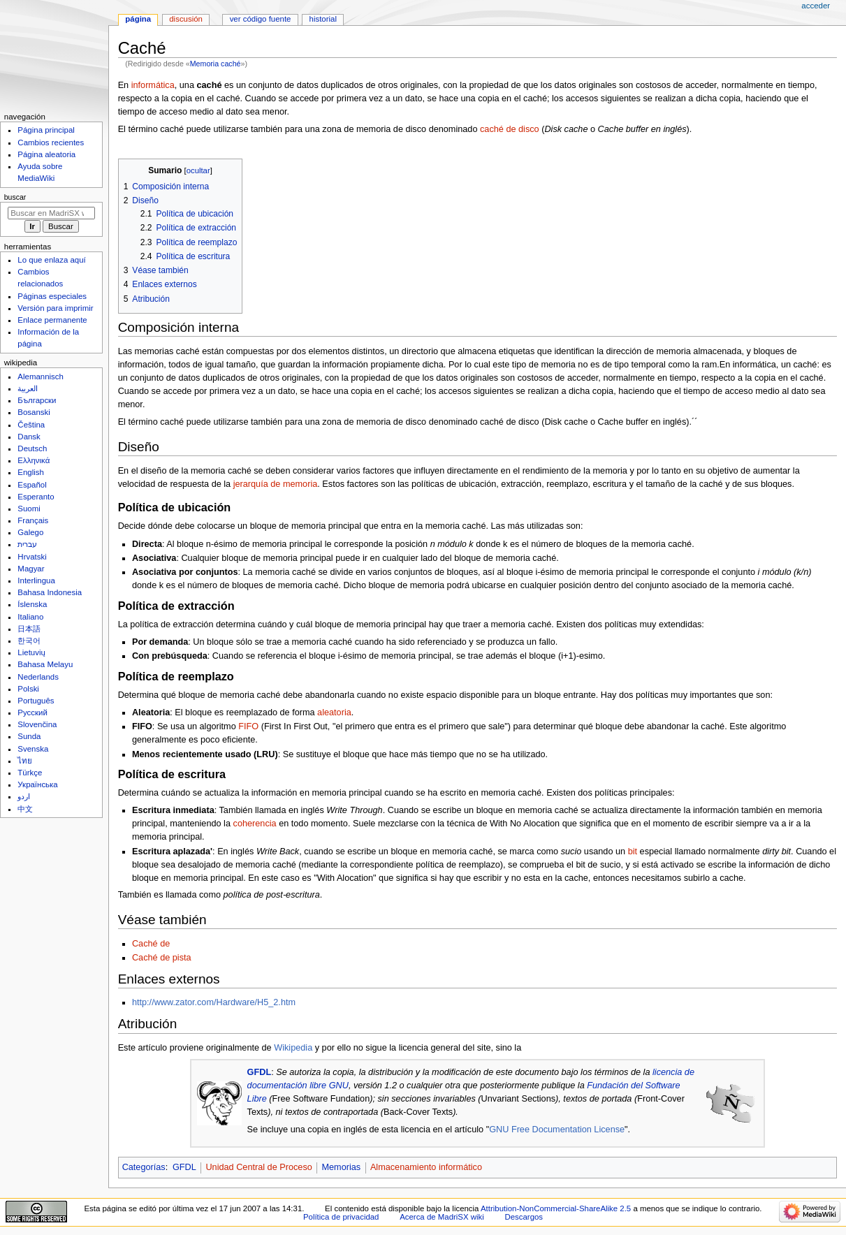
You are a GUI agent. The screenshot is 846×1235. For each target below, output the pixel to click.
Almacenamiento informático (426, 1167)
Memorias (340, 1167)
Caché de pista (161, 958)
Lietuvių (31, 652)
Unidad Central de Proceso (258, 1167)
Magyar (30, 568)
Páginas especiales (52, 296)
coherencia (255, 823)
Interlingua (36, 580)
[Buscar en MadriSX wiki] (51, 213)
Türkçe (29, 772)
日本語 (29, 628)
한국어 (29, 640)
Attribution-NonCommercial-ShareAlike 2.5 (557, 1208)
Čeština (31, 425)
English (30, 472)
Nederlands (38, 677)
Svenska (32, 749)
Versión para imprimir (55, 308)
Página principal (46, 130)
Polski (28, 689)
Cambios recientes (50, 142)
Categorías (144, 1167)
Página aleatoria (46, 154)
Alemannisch (40, 376)
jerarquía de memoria (275, 484)
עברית (27, 544)
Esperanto (35, 496)
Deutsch (32, 448)
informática (153, 85)
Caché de (151, 944)
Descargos (523, 1217)
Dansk (28, 436)
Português (35, 700)
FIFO (248, 726)
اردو (23, 796)
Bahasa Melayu (45, 664)
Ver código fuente (260, 19)
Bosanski (33, 412)
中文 (25, 809)
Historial (323, 19)
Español (31, 485)
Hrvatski (31, 557)
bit (632, 851)
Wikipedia (293, 1048)
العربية (27, 388)
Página (138, 19)
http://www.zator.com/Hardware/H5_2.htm (214, 1002)
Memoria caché (215, 63)
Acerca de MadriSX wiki (442, 1217)
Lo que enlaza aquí (51, 260)
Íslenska (32, 604)
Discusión (186, 19)
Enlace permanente (52, 320)
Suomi (28, 508)
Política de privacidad (341, 1217)
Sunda (29, 736)
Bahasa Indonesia (49, 592)
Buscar (15, 197)
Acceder (815, 5)
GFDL (259, 1072)
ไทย (24, 761)
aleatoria (334, 712)
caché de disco (509, 129)
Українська (37, 784)
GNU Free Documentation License (557, 1129)
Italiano (30, 617)
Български (36, 400)
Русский (32, 712)
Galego (30, 532)
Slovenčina (37, 724)
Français (32, 520)
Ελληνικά (33, 460)
